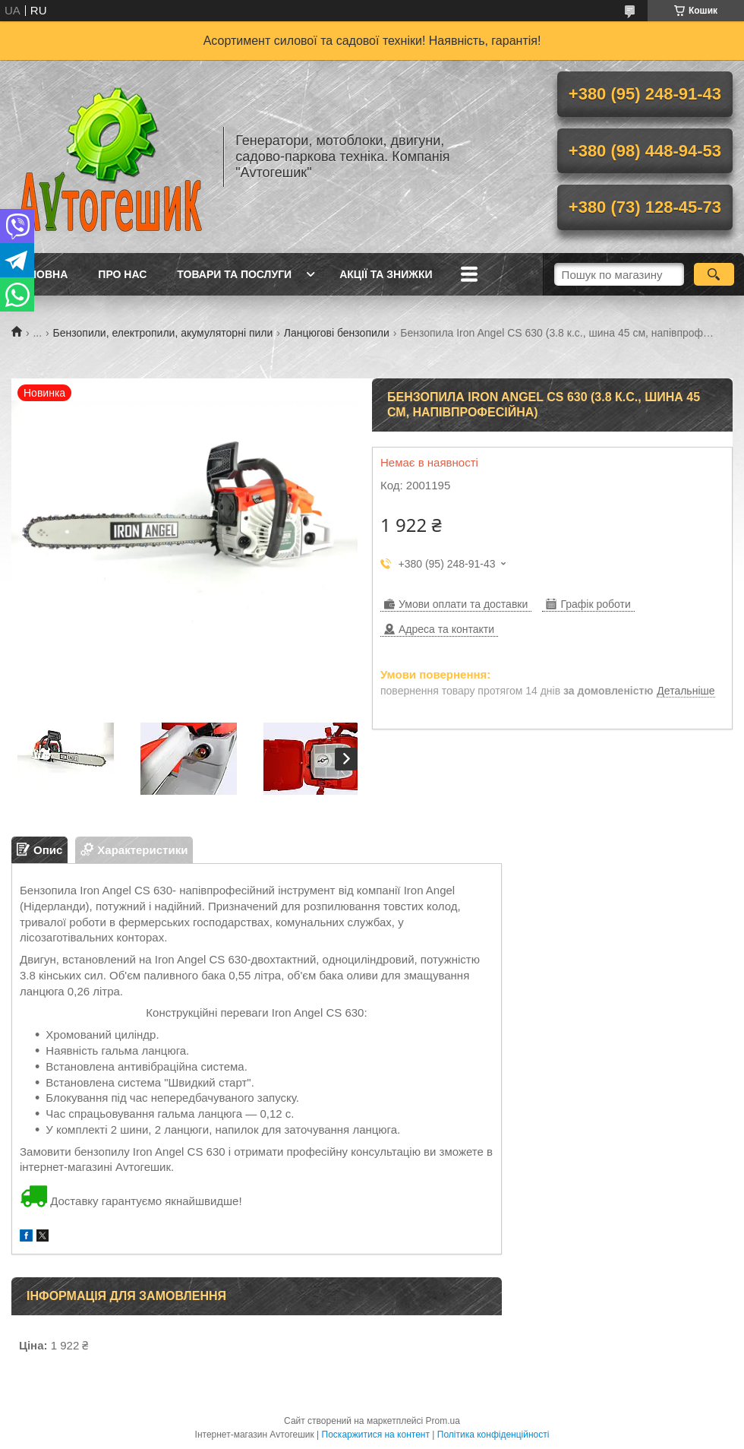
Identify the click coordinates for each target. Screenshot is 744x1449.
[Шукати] (714, 274)
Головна (41, 274)
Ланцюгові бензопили (336, 333)
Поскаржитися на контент (376, 1434)
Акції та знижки (385, 274)
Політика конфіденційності (493, 1434)
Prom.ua (443, 1421)
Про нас (122, 274)
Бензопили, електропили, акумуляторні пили (163, 333)
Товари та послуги (234, 274)
